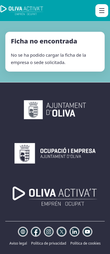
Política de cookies (85, 243)
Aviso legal (18, 243)
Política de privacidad (48, 243)
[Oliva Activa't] (22, 10)
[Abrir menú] (101, 10)
